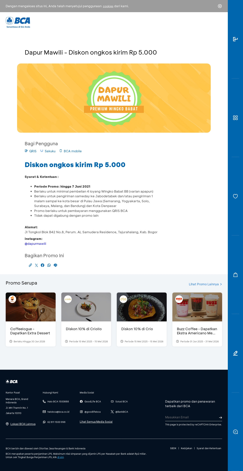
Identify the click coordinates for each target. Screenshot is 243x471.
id (212, 22)
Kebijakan (186, 448)
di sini (60, 457)
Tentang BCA (138, 22)
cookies (108, 6)
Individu (89, 22)
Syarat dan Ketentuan (209, 448)
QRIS (30, 151)
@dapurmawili (35, 244)
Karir (162, 22)
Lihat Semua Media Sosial (96, 421)
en (218, 22)
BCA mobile (70, 151)
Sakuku (47, 151)
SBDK (173, 448)
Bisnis (111, 22)
